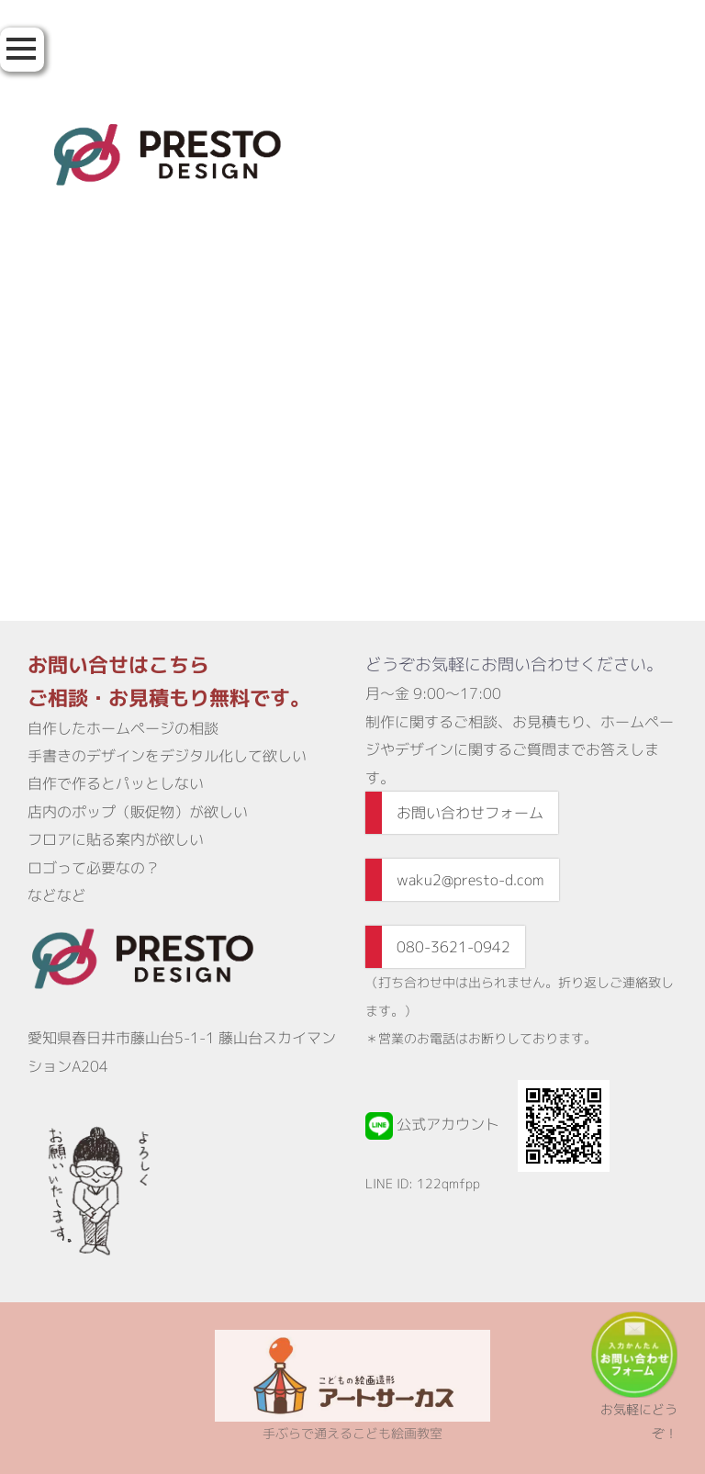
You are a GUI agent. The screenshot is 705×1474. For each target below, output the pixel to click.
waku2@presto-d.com (470, 880)
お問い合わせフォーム (470, 813)
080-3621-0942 (453, 947)
